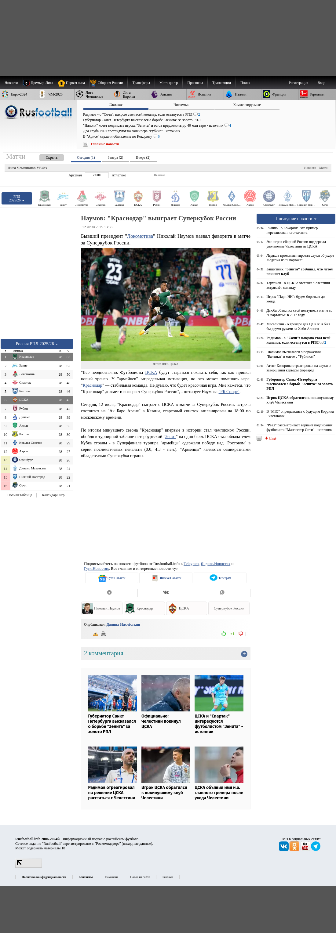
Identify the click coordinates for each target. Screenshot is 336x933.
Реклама (168, 877)
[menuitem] (108, 82)
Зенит (170, 436)
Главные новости (105, 144)
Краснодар (92, 385)
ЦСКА (151, 372)
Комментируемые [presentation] (247, 105)
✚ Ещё (270, 438)
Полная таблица (19, 495)
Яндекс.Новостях (215, 563)
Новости (310, 167)
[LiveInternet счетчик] (28, 867)
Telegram (191, 563)
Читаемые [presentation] (181, 105)
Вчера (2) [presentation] (143, 157)
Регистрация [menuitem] (298, 83)
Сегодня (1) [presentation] (86, 157)
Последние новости (296, 218)
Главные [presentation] (115, 104)
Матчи (323, 167)
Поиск (245, 83)
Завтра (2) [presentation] (115, 157)
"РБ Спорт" (229, 391)
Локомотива (140, 236)
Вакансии (111, 877)
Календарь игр (53, 495)
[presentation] (45, 156)
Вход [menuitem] (321, 83)
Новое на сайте (140, 877)
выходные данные (137, 843)
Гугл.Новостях (96, 568)
